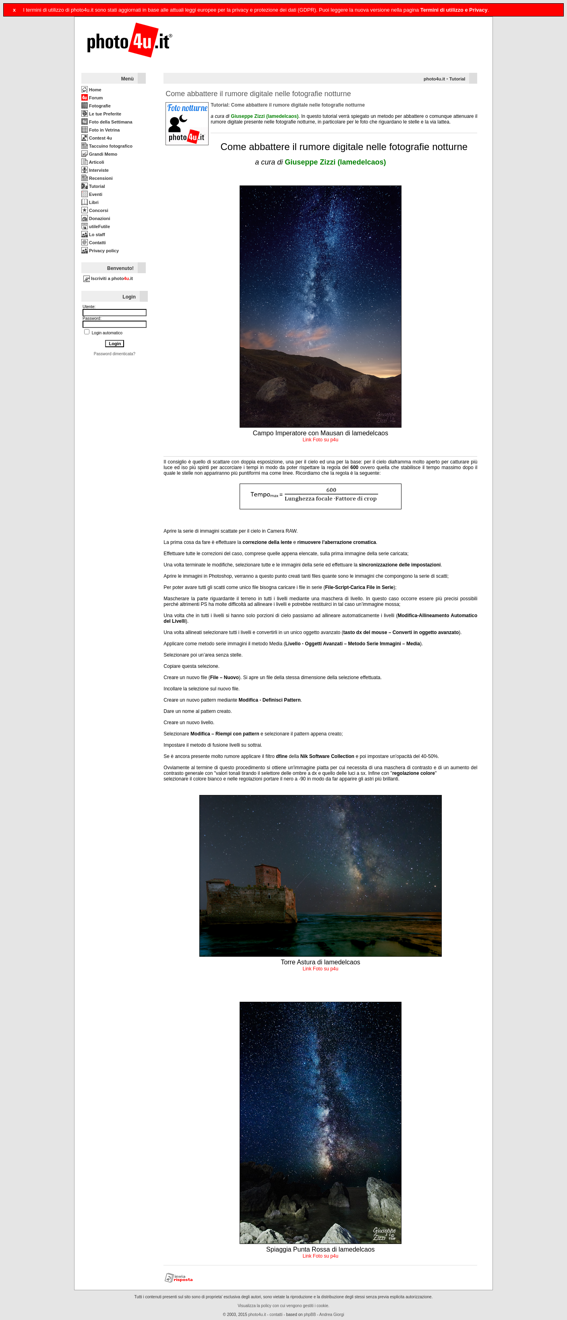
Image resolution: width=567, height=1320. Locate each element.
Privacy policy (100, 250)
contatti (275, 1314)
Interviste (95, 170)
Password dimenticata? (114, 354)
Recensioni (97, 178)
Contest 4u (96, 138)
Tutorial (93, 186)
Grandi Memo (99, 154)
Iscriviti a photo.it (108, 278)
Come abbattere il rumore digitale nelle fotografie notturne (258, 94)
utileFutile (95, 226)
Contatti (93, 242)
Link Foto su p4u (320, 440)
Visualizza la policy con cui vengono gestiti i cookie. (283, 1306)
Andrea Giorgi (331, 1314)
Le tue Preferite (101, 113)
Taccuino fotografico (106, 146)
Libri (90, 202)
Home (91, 89)
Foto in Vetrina (100, 130)
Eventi (91, 194)
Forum (92, 97)
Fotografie (96, 105)
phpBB (310, 1314)
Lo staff (93, 234)
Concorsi (94, 210)
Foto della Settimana (106, 121)
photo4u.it (434, 78)
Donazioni (95, 218)
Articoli (92, 162)
